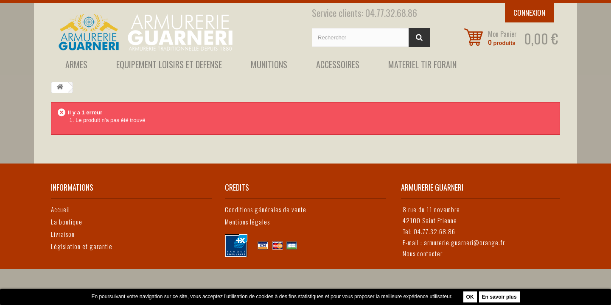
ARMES (76, 64)
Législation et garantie (81, 246)
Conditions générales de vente (265, 209)
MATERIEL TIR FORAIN (422, 64)
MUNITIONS (269, 64)
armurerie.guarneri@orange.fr (464, 242)
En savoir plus (499, 297)
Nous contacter (423, 253)
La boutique (66, 221)
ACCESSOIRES (337, 64)
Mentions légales (247, 221)
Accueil (60, 209)
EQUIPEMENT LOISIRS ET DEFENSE (169, 64)
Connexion (529, 12)
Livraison (63, 233)
